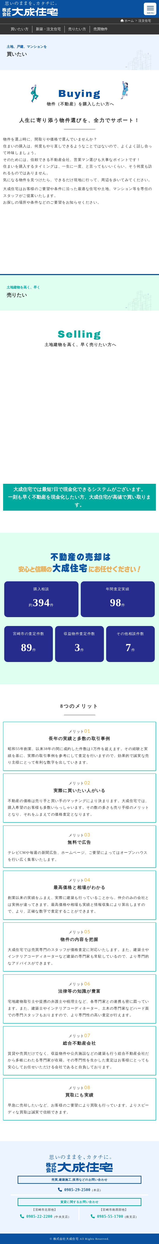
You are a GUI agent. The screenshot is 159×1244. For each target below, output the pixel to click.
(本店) (79, 1190)
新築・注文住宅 (48, 29)
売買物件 (100, 29)
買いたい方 (20, 29)
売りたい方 (77, 29)
